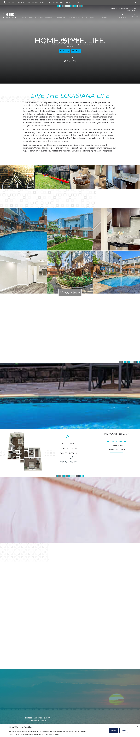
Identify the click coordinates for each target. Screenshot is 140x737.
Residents (105, 17)
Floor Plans (39, 17)
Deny (124, 730)
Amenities (58, 17)
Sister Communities (80, 17)
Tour (70, 17)
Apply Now (122, 16)
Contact (135, 16)
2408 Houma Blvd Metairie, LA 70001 (124, 8)
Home (24, 17)
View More (70, 292)
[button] (135, 2)
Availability (49, 17)
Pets (65, 17)
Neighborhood (94, 17)
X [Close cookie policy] (137, 727)
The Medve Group (38, 720)
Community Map (116, 449)
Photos (30, 17)
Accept (113, 730)
